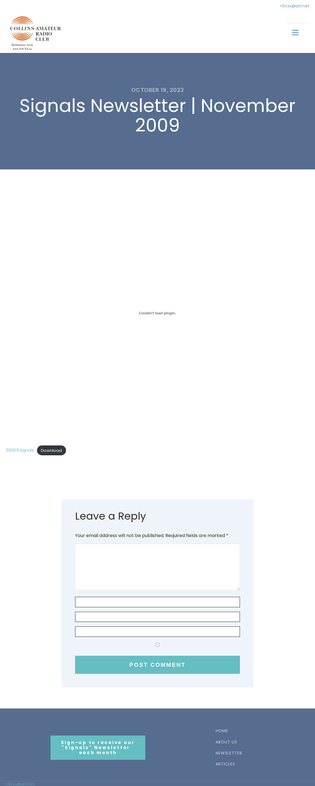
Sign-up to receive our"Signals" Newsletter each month (98, 747)
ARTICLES (225, 763)
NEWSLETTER (229, 752)
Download (51, 449)
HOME (222, 730)
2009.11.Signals (20, 449)
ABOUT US (226, 741)
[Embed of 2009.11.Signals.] (157, 312)
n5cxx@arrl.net (294, 6)
